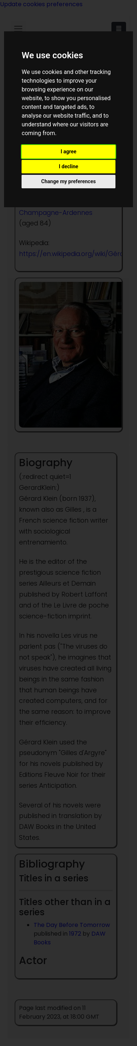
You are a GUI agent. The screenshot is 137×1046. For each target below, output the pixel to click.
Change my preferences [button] (68, 181)
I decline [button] (68, 166)
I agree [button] (68, 151)
